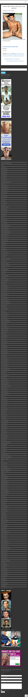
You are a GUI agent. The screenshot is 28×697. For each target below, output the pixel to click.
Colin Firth (3, 273)
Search (3, 72)
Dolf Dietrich (3, 306)
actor (18, 53)
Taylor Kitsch (3, 556)
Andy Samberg (4, 188)
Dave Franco (3, 292)
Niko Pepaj (3, 502)
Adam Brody (3, 167)
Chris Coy (3, 246)
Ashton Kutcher (4, 192)
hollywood (15, 54)
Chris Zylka (3, 261)
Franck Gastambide (5, 321)
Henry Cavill (3, 340)
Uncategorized (4, 575)
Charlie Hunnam (4, 240)
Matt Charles (3, 448)
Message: (3, 682)
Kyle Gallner (3, 417)
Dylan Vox (3, 311)
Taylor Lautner (4, 558)
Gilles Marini (3, 334)
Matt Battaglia (4, 444)
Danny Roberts (4, 290)
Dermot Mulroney (4, 300)
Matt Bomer (3, 446)
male (6, 56)
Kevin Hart (3, 413)
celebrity (4, 54)
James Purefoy (4, 358)
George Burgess (4, 327)
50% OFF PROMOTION (6, 163)
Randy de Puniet (4, 521)
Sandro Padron (4, 544)
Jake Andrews (4, 350)
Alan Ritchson (4, 171)
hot (18, 54)
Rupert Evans (4, 535)
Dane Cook (3, 284)
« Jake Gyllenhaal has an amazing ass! (12, 59)
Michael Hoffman (4, 477)
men (10, 56)
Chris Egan (3, 248)
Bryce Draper (3, 221)
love (3, 56)
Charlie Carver (4, 238)
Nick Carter (3, 496)
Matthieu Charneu (4, 458)
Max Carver (3, 465)
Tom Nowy (3, 567)
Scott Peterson (4, 546)
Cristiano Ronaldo (4, 279)
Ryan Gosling (3, 540)
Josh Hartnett (3, 390)
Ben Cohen (3, 204)
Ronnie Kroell (3, 533)
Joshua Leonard (4, 394)
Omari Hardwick (4, 506)
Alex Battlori (3, 173)
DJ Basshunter (4, 304)
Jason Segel (3, 371)
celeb (22, 53)
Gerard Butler (3, 331)
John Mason (3, 377)
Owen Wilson (3, 508)
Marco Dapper (4, 431)
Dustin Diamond (4, 309)
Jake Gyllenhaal (4, 352)
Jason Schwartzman (5, 369)
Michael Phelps (4, 483)
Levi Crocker (3, 419)
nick (13, 56)
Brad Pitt (3, 217)
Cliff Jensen (3, 267)
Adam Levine (3, 169)
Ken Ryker (3, 406)
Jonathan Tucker (4, 381)
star (23, 56)
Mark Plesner (3, 438)
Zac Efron (3, 581)
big (19, 53)
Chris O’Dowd (4, 254)
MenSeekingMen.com (5, 469)
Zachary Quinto (4, 583)
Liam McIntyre (4, 423)
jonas (23, 54)
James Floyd (3, 356)
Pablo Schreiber (4, 510)
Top (26, 696)
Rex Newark (3, 527)
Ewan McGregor (4, 315)
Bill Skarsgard (4, 209)
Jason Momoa (4, 367)
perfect (18, 56)
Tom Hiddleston (4, 565)
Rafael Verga (3, 519)
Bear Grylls (3, 198)
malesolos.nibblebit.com (6, 670)
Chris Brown (3, 244)
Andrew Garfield (4, 186)
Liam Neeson (3, 425)
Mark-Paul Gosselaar (5, 442)
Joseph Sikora (4, 388)
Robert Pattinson (4, 531)
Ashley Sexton (4, 190)
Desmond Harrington (5, 302)
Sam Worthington (4, 542)
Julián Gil (3, 396)
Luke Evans (3, 429)
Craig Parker (3, 277)
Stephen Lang (4, 552)
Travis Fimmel (4, 571)
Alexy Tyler (3, 184)
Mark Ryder (3, 440)
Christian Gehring (4, 263)
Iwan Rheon (3, 344)
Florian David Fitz (4, 319)
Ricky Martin (3, 529)
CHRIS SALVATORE (5, 259)
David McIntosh (4, 298)
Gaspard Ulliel (4, 323)
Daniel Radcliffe (4, 286)
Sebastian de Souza (5, 548)
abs (15, 53)
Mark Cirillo (3, 433)
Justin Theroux (4, 400)
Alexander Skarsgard (5, 182)
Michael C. (3, 473)
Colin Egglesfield (4, 269)
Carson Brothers (4, 227)
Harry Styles (3, 338)
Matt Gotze (3, 452)
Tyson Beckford (4, 573)
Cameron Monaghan (5, 225)
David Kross (3, 296)
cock (7, 54)
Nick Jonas (10, 53)
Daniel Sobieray (4, 288)
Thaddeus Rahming (5, 560)
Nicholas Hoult (4, 494)
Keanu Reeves (4, 402)
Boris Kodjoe (3, 213)
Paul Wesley (3, 515)
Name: (2, 674)
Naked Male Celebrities (5, 74)
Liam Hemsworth (4, 421)
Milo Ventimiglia (4, 490)
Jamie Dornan (4, 363)
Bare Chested (4, 196)
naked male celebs (5, 492)
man (8, 56)
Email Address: (4, 677)
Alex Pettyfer (3, 179)
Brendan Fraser (4, 219)
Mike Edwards (4, 488)
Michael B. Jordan (4, 471)
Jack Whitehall (4, 346)
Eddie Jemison (4, 313)
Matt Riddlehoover (4, 454)
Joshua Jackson (4, 392)
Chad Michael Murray (5, 232)
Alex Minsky (3, 177)
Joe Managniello (4, 375)
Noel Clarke (3, 504)
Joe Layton (3, 373)
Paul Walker (3, 513)
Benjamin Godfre (4, 207)
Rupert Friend (4, 537)
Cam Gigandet (4, 223)
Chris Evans (3, 250)
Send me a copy (5, 690)
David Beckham (4, 294)
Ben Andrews (3, 202)
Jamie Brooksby (4, 361)
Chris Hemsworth (4, 252)
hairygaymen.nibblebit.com (6, 669)
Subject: (3, 680)
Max (2, 460)
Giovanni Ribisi (4, 336)
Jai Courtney (3, 348)
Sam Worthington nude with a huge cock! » (15, 61)
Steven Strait (3, 554)
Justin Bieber (3, 398)
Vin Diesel (3, 577)
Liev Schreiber (4, 427)
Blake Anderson (4, 211)
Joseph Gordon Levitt (5, 386)
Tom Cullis (3, 562)
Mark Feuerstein (4, 436)
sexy (21, 56)
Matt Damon (3, 450)
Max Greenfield (4, 467)
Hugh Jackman (4, 342)
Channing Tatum (4, 234)
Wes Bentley (3, 579)
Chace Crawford (4, 229)
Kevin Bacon (3, 411)
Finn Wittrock (3, 317)
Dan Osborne (3, 281)
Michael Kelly (3, 479)
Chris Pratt (3, 257)
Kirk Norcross (3, 415)
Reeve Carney (4, 525)
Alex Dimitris (3, 175)
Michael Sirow (4, 485)
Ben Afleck (3, 200)
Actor (2, 165)
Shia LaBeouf (3, 550)
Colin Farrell (3, 271)
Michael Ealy (3, 475)
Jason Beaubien (4, 365)
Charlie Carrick (4, 236)
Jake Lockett (3, 354)
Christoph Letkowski (5, 265)
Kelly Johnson (4, 404)
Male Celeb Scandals (5, 75)
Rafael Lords (3, 517)
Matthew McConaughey (6, 456)
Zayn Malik (3, 585)
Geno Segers (3, 325)
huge (21, 54)
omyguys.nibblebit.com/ (17, 669)
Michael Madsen (4, 481)
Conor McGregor (4, 275)
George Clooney (4, 329)
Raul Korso (3, 523)
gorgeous (11, 54)
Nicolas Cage (3, 500)
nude (15, 56)
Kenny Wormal (4, 408)
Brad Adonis (3, 215)
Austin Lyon (3, 194)
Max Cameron (4, 463)
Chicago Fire (3, 242)
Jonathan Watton (4, 383)
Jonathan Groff (4, 379)
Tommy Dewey (4, 569)
